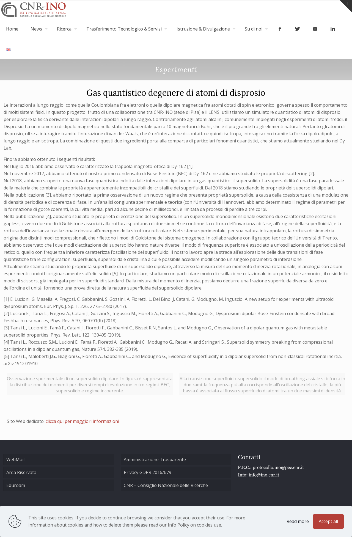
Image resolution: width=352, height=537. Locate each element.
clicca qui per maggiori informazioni (82, 421)
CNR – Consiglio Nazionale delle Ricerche (166, 485)
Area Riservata (21, 472)
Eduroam (15, 485)
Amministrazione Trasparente (155, 459)
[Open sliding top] (346, 6)
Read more (298, 521)
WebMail (15, 459)
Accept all (328, 521)
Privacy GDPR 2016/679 (147, 472)
